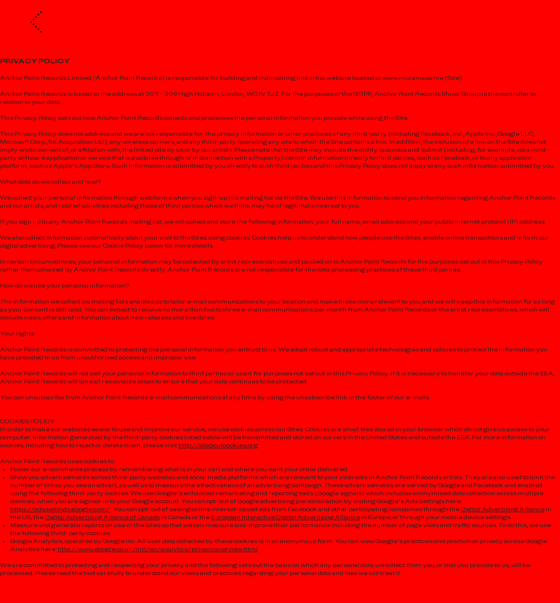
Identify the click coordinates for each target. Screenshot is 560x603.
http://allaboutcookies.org (218, 445)
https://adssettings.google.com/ (60, 509)
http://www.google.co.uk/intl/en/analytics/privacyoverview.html (158, 549)
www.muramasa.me (412, 78)
